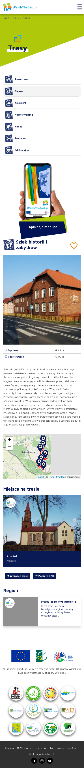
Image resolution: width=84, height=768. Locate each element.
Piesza (26, 17)
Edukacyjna (17, 150)
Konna (13, 127)
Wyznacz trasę (17, 575)
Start (6, 17)
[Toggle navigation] (79, 7)
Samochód (16, 138)
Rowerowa (16, 79)
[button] (74, 300)
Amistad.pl (47, 754)
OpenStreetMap (57, 477)
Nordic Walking (19, 115)
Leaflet (40, 477)
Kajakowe (15, 103)
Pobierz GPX (44, 575)
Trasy (16, 17)
